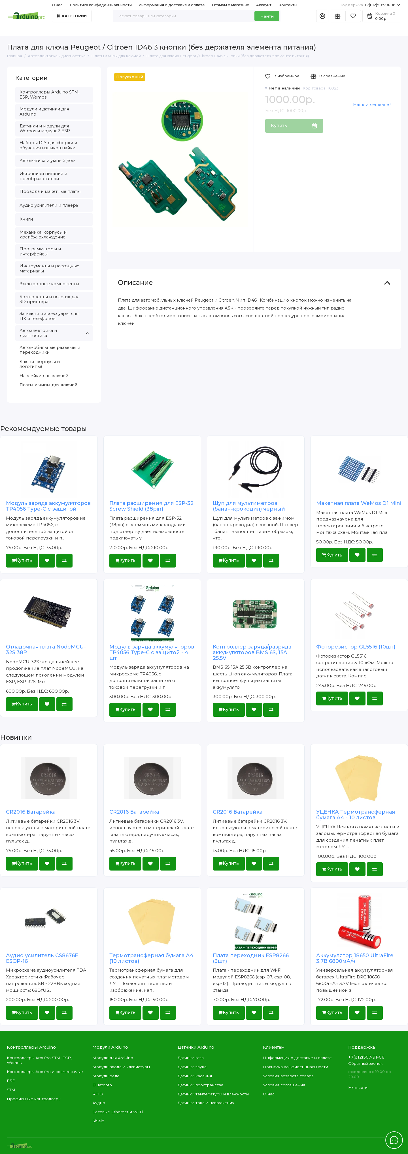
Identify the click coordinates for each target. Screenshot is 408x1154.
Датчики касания (195, 1076)
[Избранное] (353, 16)
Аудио (98, 1102)
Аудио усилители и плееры (49, 205)
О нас (57, 5)
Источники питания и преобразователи (43, 176)
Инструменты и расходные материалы (49, 268)
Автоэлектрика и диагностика (54, 333)
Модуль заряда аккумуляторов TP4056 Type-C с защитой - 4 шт (151, 652)
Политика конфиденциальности (101, 5)
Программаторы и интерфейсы (40, 251)
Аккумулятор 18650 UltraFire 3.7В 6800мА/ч (355, 958)
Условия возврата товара (288, 1076)
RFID (97, 1094)
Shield (98, 1121)
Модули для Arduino (112, 1057)
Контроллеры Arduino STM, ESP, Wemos (49, 94)
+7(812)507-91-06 (369, 5)
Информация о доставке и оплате (172, 5)
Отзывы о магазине (230, 5)
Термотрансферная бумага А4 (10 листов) (151, 958)
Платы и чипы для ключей (48, 384)
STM (11, 1089)
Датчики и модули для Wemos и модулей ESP (45, 128)
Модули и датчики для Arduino (44, 111)
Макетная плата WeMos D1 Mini (358, 503)
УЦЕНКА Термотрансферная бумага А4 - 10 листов (355, 815)
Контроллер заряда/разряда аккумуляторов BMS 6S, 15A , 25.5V (252, 652)
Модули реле (106, 1076)
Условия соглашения (284, 1085)
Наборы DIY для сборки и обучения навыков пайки (48, 145)
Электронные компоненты (49, 283)
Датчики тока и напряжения (206, 1102)
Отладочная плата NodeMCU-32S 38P (46, 650)
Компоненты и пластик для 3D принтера (49, 299)
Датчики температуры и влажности (213, 1094)
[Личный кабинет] (322, 16)
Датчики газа (191, 1057)
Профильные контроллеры (34, 1099)
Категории (72, 16)
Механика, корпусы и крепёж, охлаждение (43, 235)
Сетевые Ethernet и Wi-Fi (117, 1112)
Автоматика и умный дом (47, 160)
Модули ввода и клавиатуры (121, 1067)
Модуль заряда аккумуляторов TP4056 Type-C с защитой (48, 506)
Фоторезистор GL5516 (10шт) (355, 647)
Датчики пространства (200, 1085)
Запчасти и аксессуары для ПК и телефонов (49, 316)
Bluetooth (102, 1085)
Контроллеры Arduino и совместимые (45, 1071)
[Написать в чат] (394, 1140)
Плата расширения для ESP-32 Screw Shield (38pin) (151, 506)
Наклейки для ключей (44, 375)
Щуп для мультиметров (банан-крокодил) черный (249, 506)
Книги (26, 219)
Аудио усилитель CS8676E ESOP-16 (42, 958)
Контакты (288, 5)
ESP (11, 1080)
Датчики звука (192, 1067)
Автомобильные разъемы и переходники (50, 350)
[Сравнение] (337, 16)
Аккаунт (263, 5)
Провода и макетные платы (50, 191)
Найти (267, 16)
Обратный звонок (365, 1063)
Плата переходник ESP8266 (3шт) (251, 958)
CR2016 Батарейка (31, 812)
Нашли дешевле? (372, 104)
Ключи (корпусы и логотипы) (40, 364)
